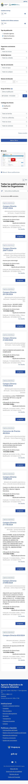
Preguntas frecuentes (9, 721)
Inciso (2, 49)
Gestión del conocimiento (10, 740)
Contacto (3, 696)
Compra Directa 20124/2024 (9, 293)
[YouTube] (12, 762)
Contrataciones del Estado (10, 730)
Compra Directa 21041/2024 (9, 207)
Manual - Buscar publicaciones (10, 172)
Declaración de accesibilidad (14, 771)
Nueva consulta (22, 133)
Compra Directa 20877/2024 (9, 249)
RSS (3, 13)
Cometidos (6, 708)
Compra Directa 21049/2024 (9, 582)
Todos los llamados (8, 36)
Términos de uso (14, 774)
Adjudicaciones (7, 38)
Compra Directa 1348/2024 (9, 478)
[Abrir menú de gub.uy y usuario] (24, 1)
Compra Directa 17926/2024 (9, 384)
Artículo (5, 108)
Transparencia (7, 718)
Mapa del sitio (14, 769)
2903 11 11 (9, 694)
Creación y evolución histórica (11, 706)
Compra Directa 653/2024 (14, 636)
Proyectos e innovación (9, 738)
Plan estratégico (7, 711)
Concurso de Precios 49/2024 (11, 432)
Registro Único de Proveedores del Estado (14, 733)
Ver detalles (21, 229)
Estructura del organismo (10, 713)
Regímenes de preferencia (10, 735)
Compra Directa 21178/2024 (9, 523)
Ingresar (21, 236)
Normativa (6, 716)
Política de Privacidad (14, 777)
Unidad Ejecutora (6, 55)
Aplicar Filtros (14, 140)
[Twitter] (16, 762)
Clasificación (6, 106)
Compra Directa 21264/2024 (9, 339)
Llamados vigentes (8, 33)
